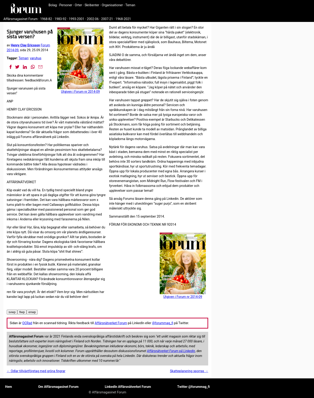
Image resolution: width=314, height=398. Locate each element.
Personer (65, 5)
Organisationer (112, 5)
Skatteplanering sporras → (189, 371)
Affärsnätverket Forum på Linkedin (171, 351)
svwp (12, 312)
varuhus (35, 58)
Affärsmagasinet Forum (20, 19)
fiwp (22, 312)
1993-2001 (76, 19)
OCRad (27, 323)
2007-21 (107, 19)
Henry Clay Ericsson (25, 45)
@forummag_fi (162, 323)
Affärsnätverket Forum (111, 323)
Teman (130, 5)
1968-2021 (123, 19)
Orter (78, 5)
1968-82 (46, 19)
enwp (32, 312)
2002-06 (93, 19)
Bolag (53, 5)
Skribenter (92, 5)
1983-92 (60, 19)
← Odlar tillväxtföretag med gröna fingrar (36, 371)
